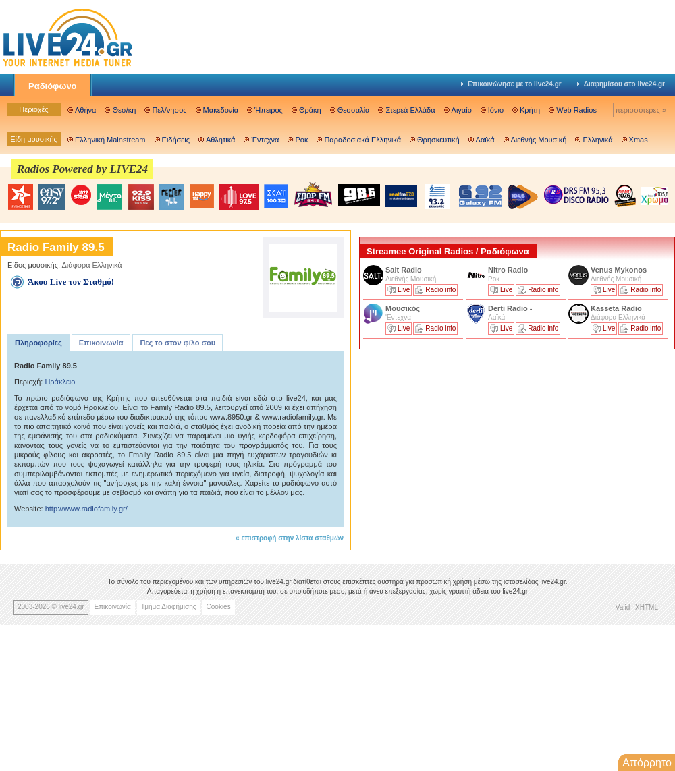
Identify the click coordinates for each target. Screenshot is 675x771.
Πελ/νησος (169, 110)
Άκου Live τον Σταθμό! (71, 282)
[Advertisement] (460, 447)
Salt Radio (404, 270)
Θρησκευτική (438, 140)
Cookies (219, 606)
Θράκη (310, 110)
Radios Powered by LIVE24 (82, 169)
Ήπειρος (268, 110)
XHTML (646, 607)
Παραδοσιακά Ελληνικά (362, 140)
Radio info (440, 289)
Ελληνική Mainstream (110, 140)
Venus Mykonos (620, 270)
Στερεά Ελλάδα (410, 110)
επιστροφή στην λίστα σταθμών (292, 538)
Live (404, 289)
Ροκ (301, 140)
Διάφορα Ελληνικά (92, 265)
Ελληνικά (597, 140)
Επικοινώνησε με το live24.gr (511, 84)
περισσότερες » (640, 110)
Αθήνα (85, 110)
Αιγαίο (462, 110)
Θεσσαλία (354, 110)
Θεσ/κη (124, 110)
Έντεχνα (265, 140)
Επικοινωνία (101, 343)
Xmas (638, 140)
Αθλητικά (220, 140)
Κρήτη (530, 110)
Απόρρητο (647, 762)
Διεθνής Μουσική (539, 140)
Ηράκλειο (60, 382)
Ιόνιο (496, 110)
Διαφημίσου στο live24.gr (621, 84)
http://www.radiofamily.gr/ (86, 509)
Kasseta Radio (617, 308)
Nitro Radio (508, 270)
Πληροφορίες (38, 343)
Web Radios (576, 110)
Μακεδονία (220, 110)
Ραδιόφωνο (52, 86)
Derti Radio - (510, 308)
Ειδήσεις (176, 140)
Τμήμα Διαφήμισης (168, 606)
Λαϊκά (485, 140)
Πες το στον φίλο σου (177, 343)
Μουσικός (402, 308)
